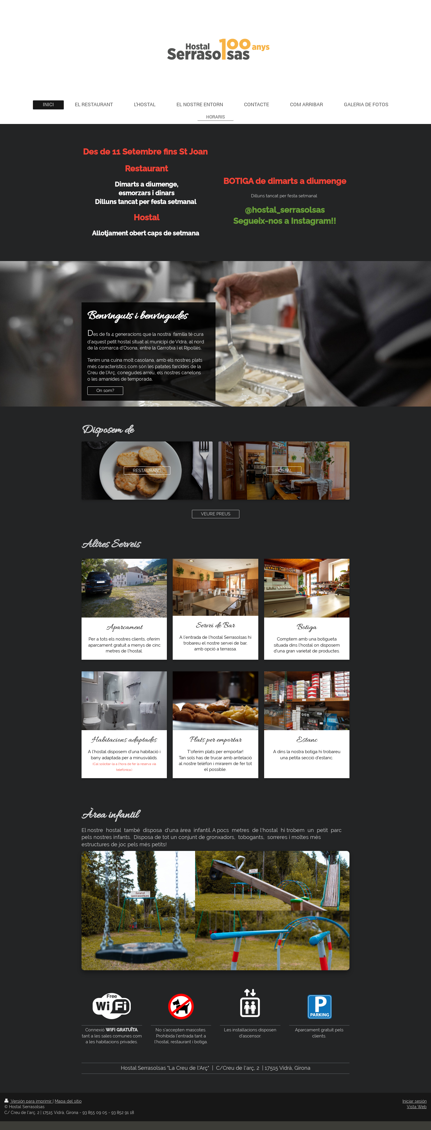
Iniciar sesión (414, 1101)
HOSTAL (283, 470)
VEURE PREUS (215, 514)
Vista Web (417, 1106)
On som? (105, 390)
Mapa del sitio (68, 1101)
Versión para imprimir (28, 1101)
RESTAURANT (147, 470)
